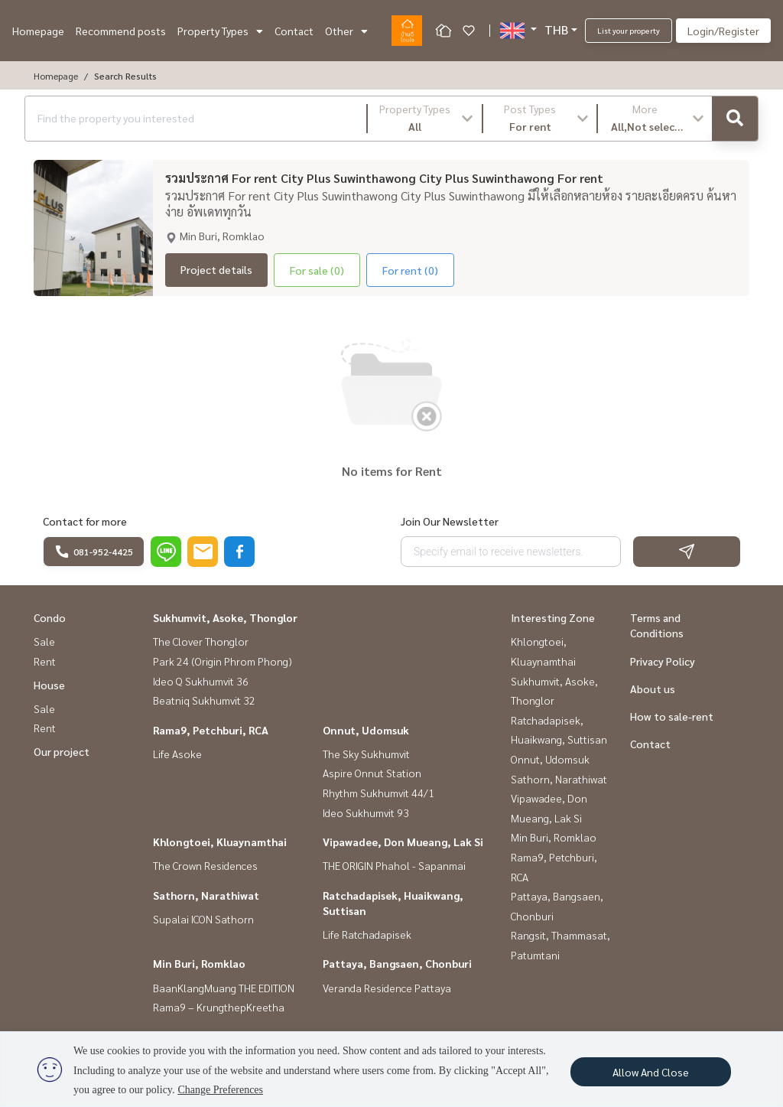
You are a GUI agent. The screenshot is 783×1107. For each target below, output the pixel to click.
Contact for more (85, 521)
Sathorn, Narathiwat (206, 895)
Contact (294, 30)
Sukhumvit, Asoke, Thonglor (225, 617)
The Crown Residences (205, 865)
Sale (44, 641)
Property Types (220, 30)
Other (346, 30)
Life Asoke (177, 753)
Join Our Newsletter (450, 521)
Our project (61, 751)
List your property (628, 30)
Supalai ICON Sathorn (203, 919)
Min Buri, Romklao (199, 963)
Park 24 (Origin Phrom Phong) (222, 661)
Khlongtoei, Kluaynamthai (220, 841)
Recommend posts (121, 30)
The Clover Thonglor (201, 641)
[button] (425, 118)
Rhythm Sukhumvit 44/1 (378, 792)
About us (652, 688)
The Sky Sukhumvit (366, 753)
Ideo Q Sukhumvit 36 (201, 681)
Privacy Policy (662, 661)
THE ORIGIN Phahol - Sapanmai (394, 865)
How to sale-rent (671, 716)
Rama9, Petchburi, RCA (210, 730)
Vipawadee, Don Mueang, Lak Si (403, 841)
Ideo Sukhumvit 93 (366, 812)
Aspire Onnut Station (372, 773)
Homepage (38, 30)
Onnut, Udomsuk (366, 730)
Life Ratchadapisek (367, 934)
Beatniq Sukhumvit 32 (204, 700)
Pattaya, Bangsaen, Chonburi (397, 963)
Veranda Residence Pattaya (387, 988)
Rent (45, 661)
